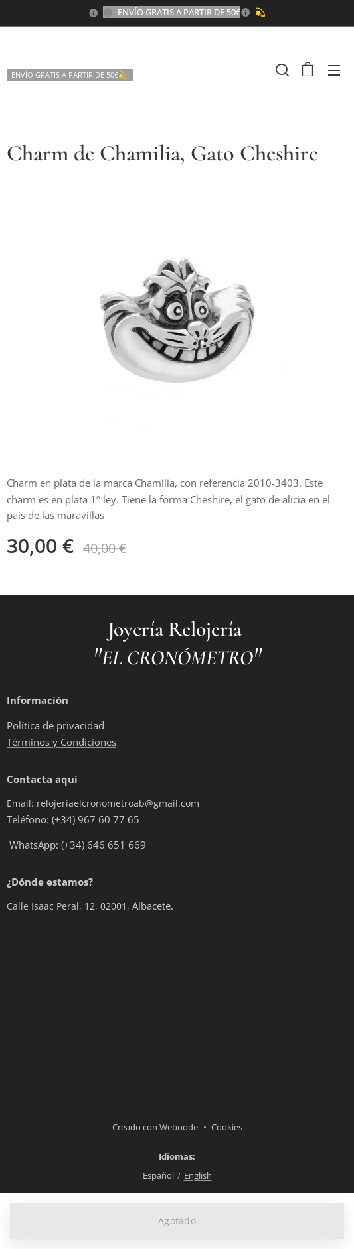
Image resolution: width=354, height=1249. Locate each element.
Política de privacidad (55, 725)
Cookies (226, 1127)
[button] (281, 69)
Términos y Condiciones (61, 741)
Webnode (178, 1127)
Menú (334, 70)
